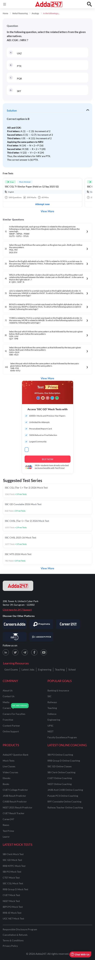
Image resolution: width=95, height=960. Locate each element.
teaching (52, 708)
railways (52, 702)
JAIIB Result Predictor (14, 795)
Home (5, 13)
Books (6, 784)
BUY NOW (47, 459)
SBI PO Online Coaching (60, 754)
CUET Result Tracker (13, 813)
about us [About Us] (8, 690)
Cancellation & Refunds (15, 934)
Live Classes (9, 766)
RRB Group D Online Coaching (64, 760)
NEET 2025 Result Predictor (17, 807)
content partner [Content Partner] (11, 725)
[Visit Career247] (68, 624)
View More (47, 211)
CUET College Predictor (15, 789)
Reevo (6, 824)
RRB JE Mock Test (12, 912)
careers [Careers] (7, 708)
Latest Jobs (28, 669)
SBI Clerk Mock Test (13, 854)
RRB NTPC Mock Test (14, 865)
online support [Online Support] (11, 731)
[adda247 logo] (18, 586)
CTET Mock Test (11, 877)
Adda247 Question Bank (15, 754)
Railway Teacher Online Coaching (65, 807)
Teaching (60, 669)
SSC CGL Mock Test (13, 883)
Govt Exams (11, 669)
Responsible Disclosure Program (20, 929)
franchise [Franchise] (8, 719)
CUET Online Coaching (60, 778)
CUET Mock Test (11, 895)
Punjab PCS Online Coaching (63, 795)
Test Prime (8, 830)
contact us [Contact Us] (8, 696)
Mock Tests (8, 760)
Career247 (8, 819)
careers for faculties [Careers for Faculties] (14, 713)
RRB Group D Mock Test (15, 889)
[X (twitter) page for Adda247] (15, 652)
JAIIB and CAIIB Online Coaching (65, 789)
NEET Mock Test (11, 901)
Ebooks (6, 778)
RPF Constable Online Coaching (64, 801)
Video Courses (10, 772)
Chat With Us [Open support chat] (80, 954)
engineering (54, 719)
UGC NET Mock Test (13, 918)
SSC (50, 696)
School (72, 669)
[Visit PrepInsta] (41, 624)
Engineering (44, 669)
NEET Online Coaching (60, 784)
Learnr (6, 836)
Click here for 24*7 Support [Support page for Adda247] (17, 609)
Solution (12, 110)
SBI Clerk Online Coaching (61, 772)
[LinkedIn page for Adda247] (6, 652)
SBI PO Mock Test (12, 871)
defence (52, 713)
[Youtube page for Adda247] (44, 652)
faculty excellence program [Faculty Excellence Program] (62, 737)
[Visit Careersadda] (14, 624)
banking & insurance (58, 690)
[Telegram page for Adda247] (25, 652)
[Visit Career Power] (41, 636)
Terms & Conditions (13, 940)
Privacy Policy (10, 945)
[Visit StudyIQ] (14, 636)
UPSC (51, 725)
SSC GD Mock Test (12, 859)
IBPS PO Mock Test (13, 906)
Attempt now (42, 204)
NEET (50, 731)
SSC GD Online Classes (60, 766)
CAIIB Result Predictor (15, 801)
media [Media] (6, 702)
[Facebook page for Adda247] (34, 652)
